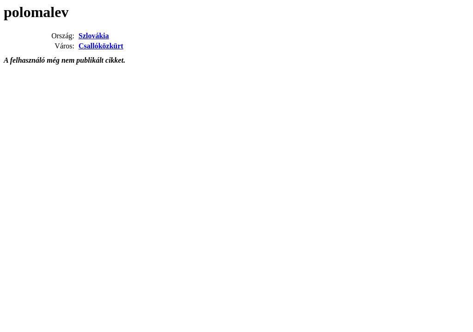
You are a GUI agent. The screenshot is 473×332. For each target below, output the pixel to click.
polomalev (36, 12)
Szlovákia (94, 36)
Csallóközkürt (101, 46)
